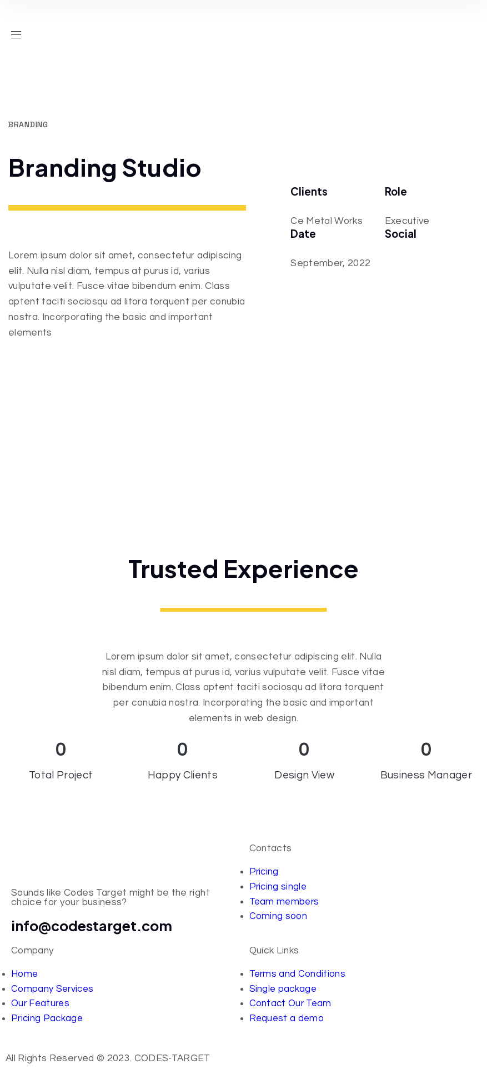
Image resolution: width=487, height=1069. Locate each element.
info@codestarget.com (92, 926)
